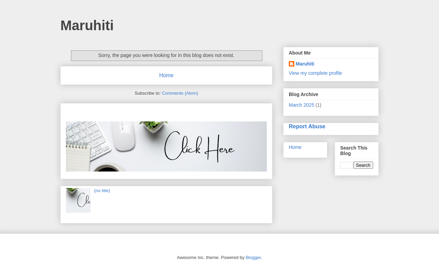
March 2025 (301, 105)
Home (166, 75)
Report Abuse (307, 126)
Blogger (253, 257)
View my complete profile (315, 73)
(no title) (102, 190)
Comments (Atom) (180, 93)
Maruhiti (87, 25)
